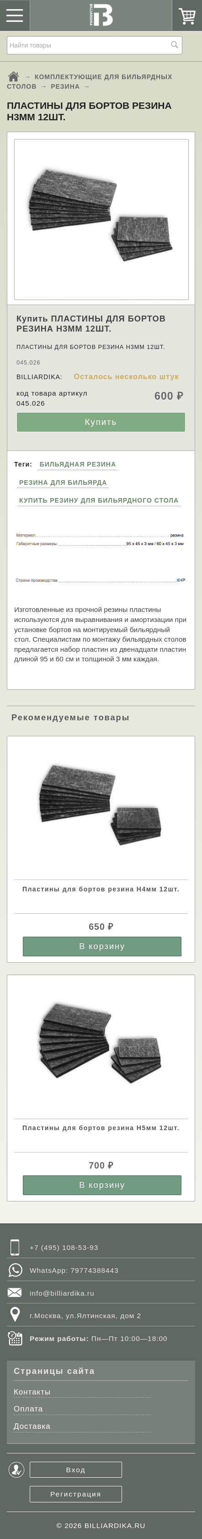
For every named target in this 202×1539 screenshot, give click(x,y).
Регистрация (75, 1494)
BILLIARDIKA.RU (115, 1525)
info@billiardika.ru (62, 1293)
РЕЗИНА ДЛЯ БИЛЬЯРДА (63, 482)
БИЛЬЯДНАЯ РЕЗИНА (78, 464)
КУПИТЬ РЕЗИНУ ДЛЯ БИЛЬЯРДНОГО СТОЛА (99, 500)
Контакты (32, 1392)
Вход (76, 1470)
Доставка (32, 1426)
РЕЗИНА (65, 86)
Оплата (28, 1409)
